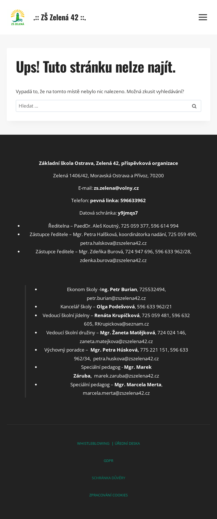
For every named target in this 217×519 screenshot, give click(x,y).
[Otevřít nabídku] (202, 17)
